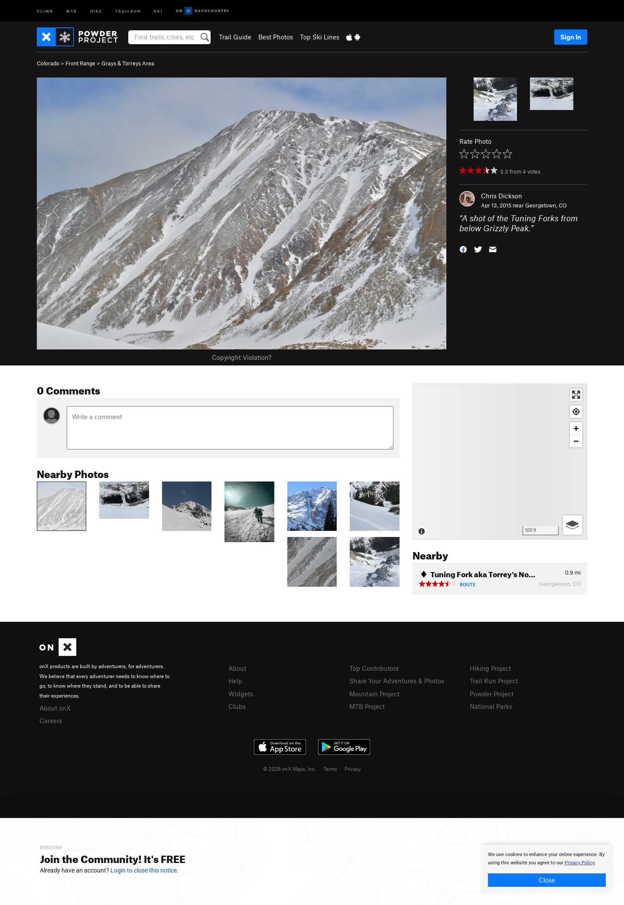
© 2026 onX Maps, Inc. (289, 769)
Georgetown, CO (546, 205)
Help (235, 681)
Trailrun (128, 10)
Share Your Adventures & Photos (396, 681)
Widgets (240, 694)
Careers (50, 720)
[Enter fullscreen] (576, 394)
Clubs (237, 706)
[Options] (572, 525)
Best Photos (275, 37)
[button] (463, 248)
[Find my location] (576, 411)
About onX (55, 708)
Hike (96, 10)
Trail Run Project (494, 681)
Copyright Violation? (241, 357)
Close (547, 880)
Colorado (48, 63)
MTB (71, 10)
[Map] (500, 461)
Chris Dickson (501, 196)
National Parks (491, 706)
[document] (547, 868)
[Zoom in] (576, 428)
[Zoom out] (576, 441)
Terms (330, 769)
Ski (158, 10)
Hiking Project (490, 668)
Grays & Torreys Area (127, 63)
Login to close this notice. (144, 870)
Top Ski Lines (319, 37)
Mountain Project (374, 694)
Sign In (570, 37)
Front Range (80, 63)
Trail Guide (235, 37)
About (237, 668)
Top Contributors (374, 668)
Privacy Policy (580, 863)
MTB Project (367, 706)
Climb (45, 10)
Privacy (352, 769)
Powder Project (492, 694)
